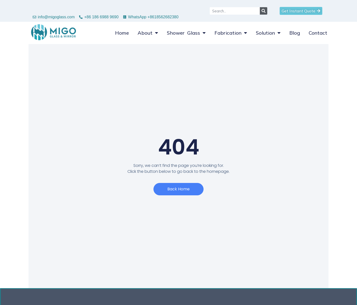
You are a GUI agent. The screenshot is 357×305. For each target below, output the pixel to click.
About (148, 33)
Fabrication (230, 33)
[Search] (263, 11)
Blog (294, 33)
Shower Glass (186, 33)
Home (122, 33)
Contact (318, 33)
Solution (268, 33)
